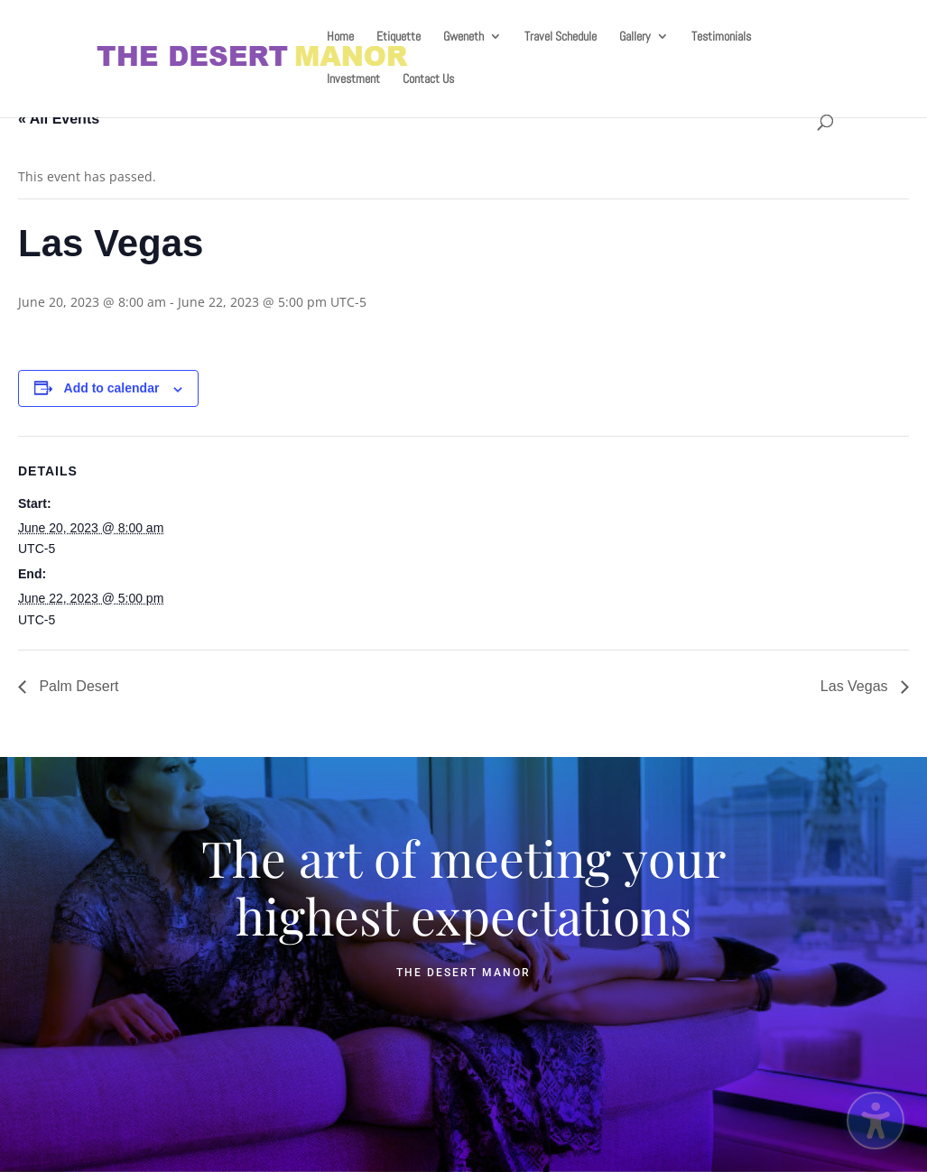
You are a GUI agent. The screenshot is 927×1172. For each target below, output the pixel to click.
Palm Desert (76, 686)
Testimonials (721, 37)
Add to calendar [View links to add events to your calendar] (112, 388)
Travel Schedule (560, 37)
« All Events (58, 118)
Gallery (635, 37)
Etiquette (398, 37)
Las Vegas (856, 686)
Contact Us (428, 79)
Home (340, 37)
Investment (353, 79)
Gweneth (463, 37)
